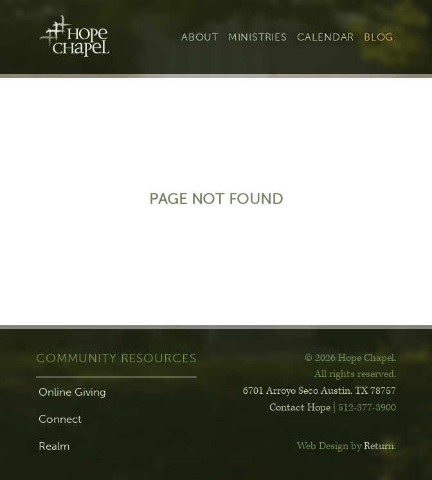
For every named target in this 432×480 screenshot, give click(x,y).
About (200, 37)
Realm (54, 445)
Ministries (257, 37)
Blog (378, 37)
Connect (60, 418)
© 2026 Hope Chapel (349, 358)
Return (379, 446)
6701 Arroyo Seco (319, 391)
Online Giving (72, 391)
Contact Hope (299, 407)
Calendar (325, 37)
